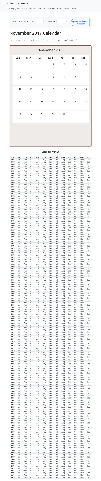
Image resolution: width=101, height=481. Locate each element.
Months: (51, 21)
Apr (37, 159)
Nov (82, 159)
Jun (50, 159)
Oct (75, 159)
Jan (19, 159)
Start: (14, 21)
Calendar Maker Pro (18, 3)
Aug (63, 159)
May (44, 159)
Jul (57, 159)
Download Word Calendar (81, 22)
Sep (69, 159)
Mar (31, 159)
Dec (88, 159)
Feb (25, 159)
